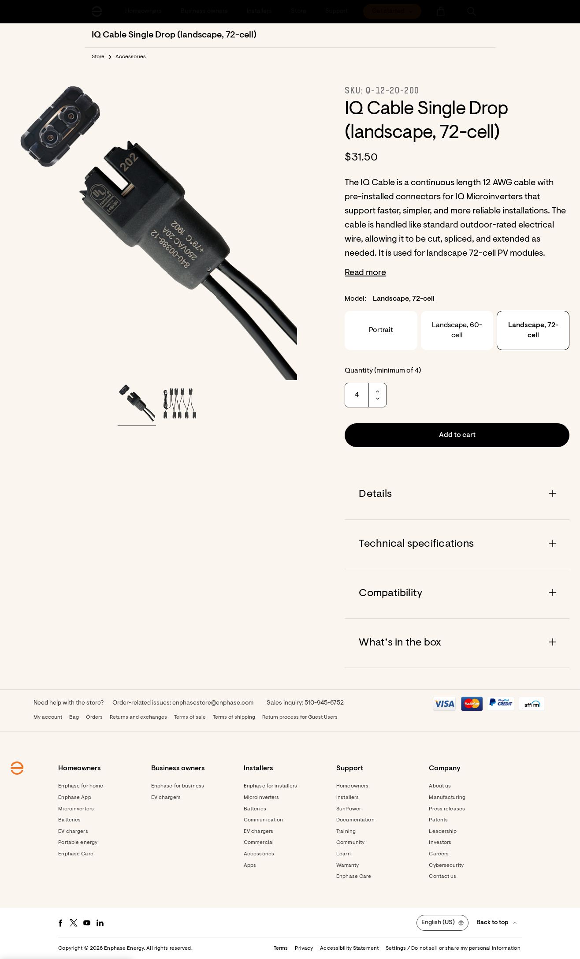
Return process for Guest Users (300, 717)
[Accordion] (457, 494)
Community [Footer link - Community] (350, 842)
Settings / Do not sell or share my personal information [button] (453, 948)
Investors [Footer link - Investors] (440, 842)
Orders (94, 717)
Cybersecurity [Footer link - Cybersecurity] (446, 865)
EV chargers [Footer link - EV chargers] (73, 831)
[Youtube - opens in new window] (86, 922)
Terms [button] (281, 948)
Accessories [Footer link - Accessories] (259, 854)
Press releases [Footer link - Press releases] (447, 809)
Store (98, 57)
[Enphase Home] (97, 11)
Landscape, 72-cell (533, 330)
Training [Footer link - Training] (346, 831)
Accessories (130, 57)
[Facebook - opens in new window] (60, 922)
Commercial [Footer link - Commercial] (259, 842)
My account (47, 717)
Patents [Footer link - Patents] (438, 820)
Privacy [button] (304, 948)
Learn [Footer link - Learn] (343, 854)
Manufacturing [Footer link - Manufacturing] (447, 797)
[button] (471, 11)
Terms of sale (190, 717)
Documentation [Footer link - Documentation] (355, 820)
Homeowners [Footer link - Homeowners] (352, 786)
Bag (74, 717)
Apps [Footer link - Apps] (250, 865)
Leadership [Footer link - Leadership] (443, 831)
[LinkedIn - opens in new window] (100, 922)
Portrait (381, 330)
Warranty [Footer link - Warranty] (347, 865)
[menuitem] (392, 11)
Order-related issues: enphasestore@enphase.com (182, 703)
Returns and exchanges (138, 717)
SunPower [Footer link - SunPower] (348, 809)
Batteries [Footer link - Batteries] (69, 820)
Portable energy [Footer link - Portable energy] (77, 842)
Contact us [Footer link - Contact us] (442, 876)
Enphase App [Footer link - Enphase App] (74, 797)
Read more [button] (365, 273)
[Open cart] (441, 11)
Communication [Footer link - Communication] (263, 820)
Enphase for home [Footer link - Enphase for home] (80, 786)
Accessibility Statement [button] (349, 948)
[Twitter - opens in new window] (73, 922)
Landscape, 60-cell (457, 330)
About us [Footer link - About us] (440, 786)
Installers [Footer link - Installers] (347, 797)
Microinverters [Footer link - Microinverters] (76, 809)
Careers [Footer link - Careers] (439, 854)
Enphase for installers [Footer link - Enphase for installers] (270, 786)
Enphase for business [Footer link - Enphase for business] (177, 786)
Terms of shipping (234, 717)
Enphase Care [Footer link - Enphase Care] (75, 854)
